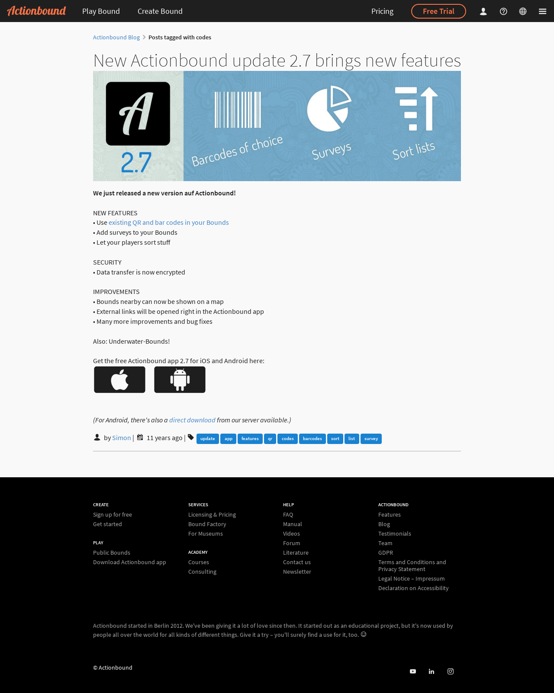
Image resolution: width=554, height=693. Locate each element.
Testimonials (394, 533)
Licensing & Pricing (212, 514)
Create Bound (160, 11)
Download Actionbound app (129, 561)
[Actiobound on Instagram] (450, 672)
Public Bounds (111, 552)
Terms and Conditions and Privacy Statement (412, 565)
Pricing (382, 11)
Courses (198, 562)
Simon (121, 437)
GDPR (385, 552)
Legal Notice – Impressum (411, 578)
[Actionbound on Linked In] (431, 672)
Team (385, 543)
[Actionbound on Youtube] (413, 672)
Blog (384, 524)
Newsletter (297, 571)
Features (389, 514)
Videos (291, 533)
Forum (291, 543)
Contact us (297, 562)
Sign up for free (112, 514)
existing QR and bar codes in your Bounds (169, 222)
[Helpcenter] (505, 11)
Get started (107, 523)
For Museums (205, 533)
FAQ (288, 514)
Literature (296, 552)
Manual (292, 524)
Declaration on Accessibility (413, 587)
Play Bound (101, 11)
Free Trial (438, 11)
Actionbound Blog (116, 37)
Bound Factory (207, 524)
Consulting (202, 571)
